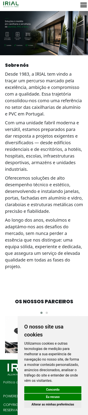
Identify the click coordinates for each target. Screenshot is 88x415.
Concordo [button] (53, 389)
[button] (41, 313)
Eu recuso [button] (53, 397)
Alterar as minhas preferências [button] (53, 404)
